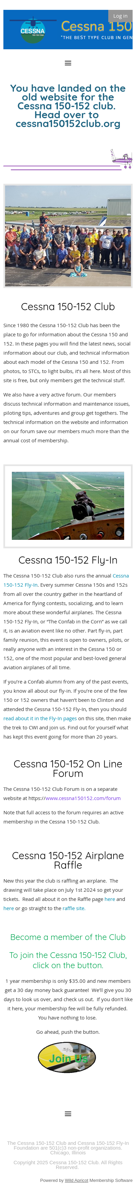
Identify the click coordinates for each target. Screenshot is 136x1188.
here (110, 899)
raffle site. (74, 908)
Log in (120, 15)
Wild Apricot (76, 1180)
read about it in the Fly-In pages (40, 718)
